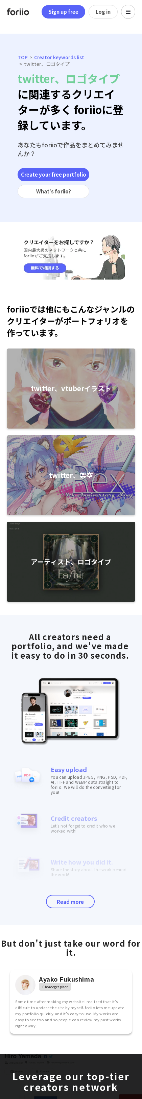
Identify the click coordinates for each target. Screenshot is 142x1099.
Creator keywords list (59, 57)
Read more (70, 901)
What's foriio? (53, 191)
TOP (23, 57)
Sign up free (63, 11)
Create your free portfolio (53, 174)
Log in (103, 11)
